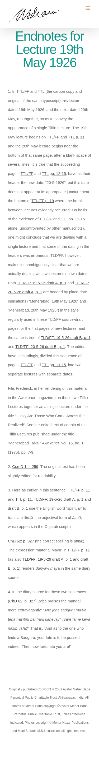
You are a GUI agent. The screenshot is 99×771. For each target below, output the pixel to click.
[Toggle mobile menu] (88, 8)
